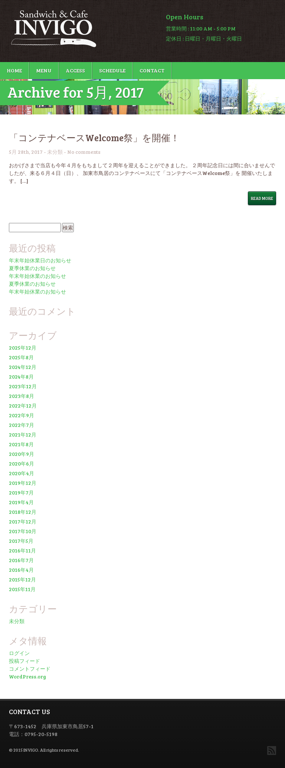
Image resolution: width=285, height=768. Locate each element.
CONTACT (152, 70)
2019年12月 (22, 482)
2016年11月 (22, 550)
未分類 (55, 151)
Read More (262, 198)
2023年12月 (23, 386)
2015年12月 (22, 579)
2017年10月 (22, 531)
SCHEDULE (112, 70)
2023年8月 (21, 395)
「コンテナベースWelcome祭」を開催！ (94, 137)
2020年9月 (21, 453)
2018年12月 (22, 511)
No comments (84, 151)
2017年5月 (21, 540)
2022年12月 (23, 405)
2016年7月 (21, 560)
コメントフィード (29, 668)
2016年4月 (21, 569)
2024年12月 (22, 366)
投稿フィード (24, 660)
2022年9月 (21, 415)
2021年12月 (22, 434)
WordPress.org (27, 676)
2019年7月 (21, 492)
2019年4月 (21, 502)
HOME (14, 70)
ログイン (19, 653)
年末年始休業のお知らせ (37, 275)
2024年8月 (21, 376)
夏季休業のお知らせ (32, 268)
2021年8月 (21, 444)
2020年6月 (21, 463)
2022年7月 (21, 424)
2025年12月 (22, 347)
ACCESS (75, 70)
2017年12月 (22, 521)
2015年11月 (22, 589)
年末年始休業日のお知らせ (40, 260)
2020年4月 (21, 473)
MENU (44, 70)
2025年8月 (21, 357)
